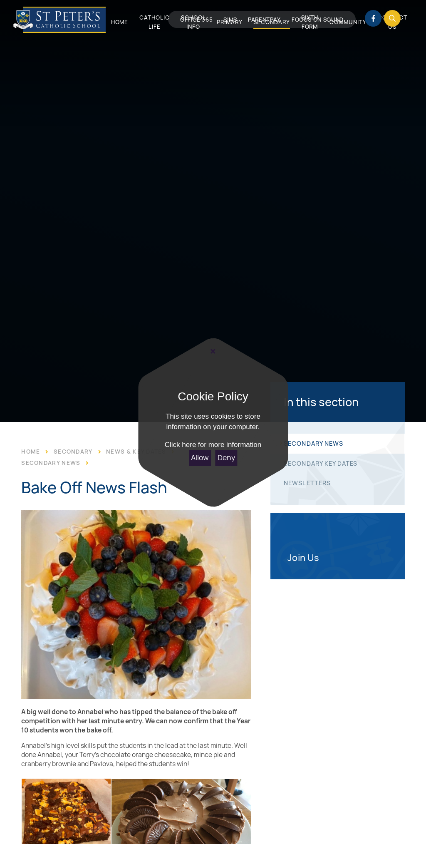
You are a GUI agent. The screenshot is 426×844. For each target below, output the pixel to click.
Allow (200, 457)
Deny (226, 457)
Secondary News (50, 463)
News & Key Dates (136, 451)
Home (30, 451)
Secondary (73, 451)
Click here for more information (213, 445)
